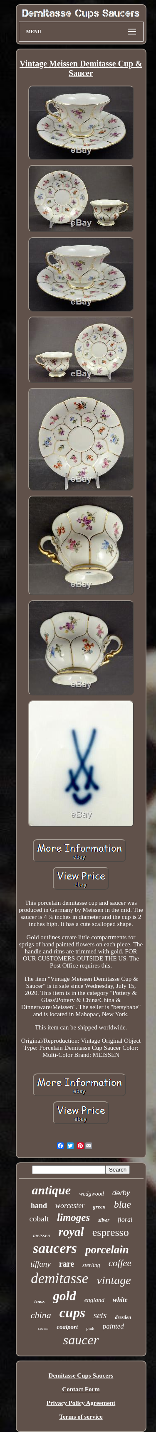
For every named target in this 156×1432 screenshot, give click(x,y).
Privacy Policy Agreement (81, 1403)
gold (64, 1296)
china (41, 1315)
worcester (69, 1205)
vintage (114, 1280)
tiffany (40, 1264)
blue (122, 1204)
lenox (39, 1301)
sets (100, 1315)
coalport (67, 1327)
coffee (120, 1263)
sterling (91, 1265)
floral (125, 1219)
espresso (110, 1232)
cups (72, 1312)
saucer (81, 1339)
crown (43, 1328)
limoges (73, 1217)
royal (71, 1231)
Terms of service (80, 1416)
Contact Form (80, 1389)
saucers (55, 1248)
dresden (123, 1317)
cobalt (39, 1218)
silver (103, 1220)
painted (113, 1326)
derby (121, 1193)
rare (66, 1263)
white (120, 1299)
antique (51, 1190)
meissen (41, 1235)
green (99, 1207)
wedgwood (91, 1194)
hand (39, 1205)
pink (90, 1328)
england (94, 1300)
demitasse (59, 1278)
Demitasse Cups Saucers (81, 1375)
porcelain (107, 1249)
